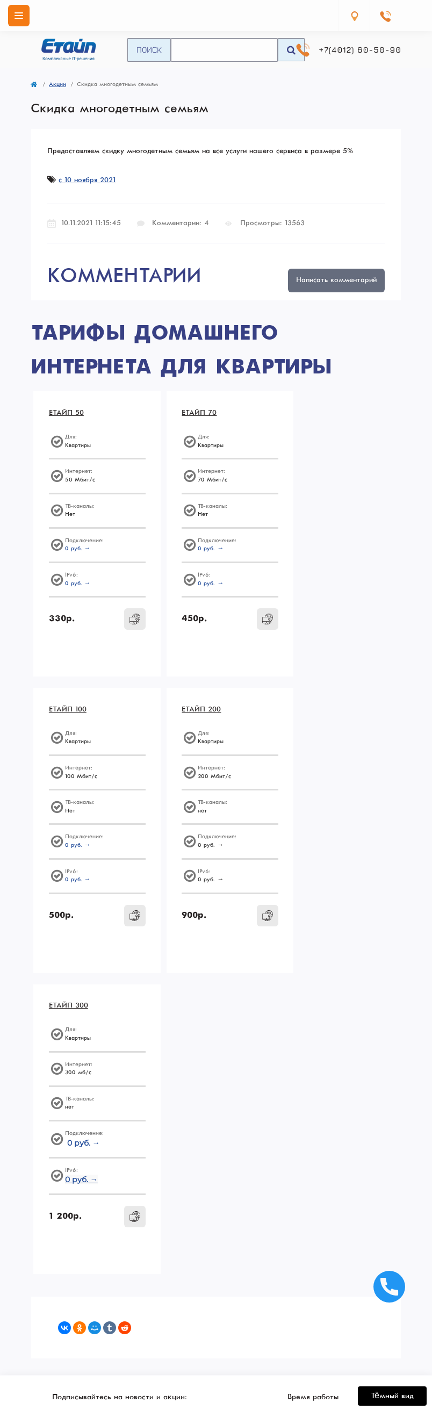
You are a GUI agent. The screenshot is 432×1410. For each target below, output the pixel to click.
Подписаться (182, 1129)
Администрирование (119, 1332)
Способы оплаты (312, 1332)
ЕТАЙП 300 (192, 711)
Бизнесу (119, 1308)
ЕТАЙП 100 (315, 413)
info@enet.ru (312, 1208)
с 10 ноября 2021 (87, 180)
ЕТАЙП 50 (66, 413)
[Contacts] (385, 15)
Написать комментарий (336, 280)
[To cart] (124, 619)
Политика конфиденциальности (313, 1296)
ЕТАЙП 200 (69, 711)
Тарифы (119, 1296)
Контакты (313, 1344)
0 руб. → (78, 549)
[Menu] (19, 15)
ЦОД (119, 1320)
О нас (313, 1320)
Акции (57, 84)
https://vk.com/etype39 (310, 1183)
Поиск (149, 49)
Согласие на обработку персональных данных (126, 1151)
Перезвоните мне (119, 1258)
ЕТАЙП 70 (190, 413)
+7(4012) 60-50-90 (360, 49)
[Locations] (354, 15)
